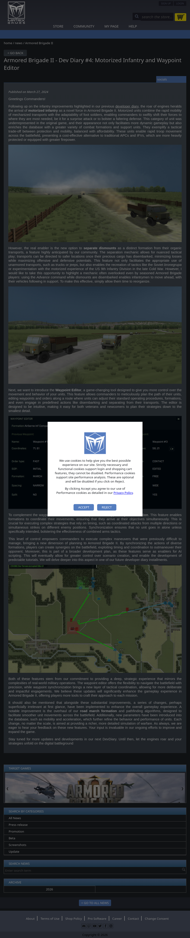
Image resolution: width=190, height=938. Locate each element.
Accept (83, 507)
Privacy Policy (123, 493)
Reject (107, 507)
